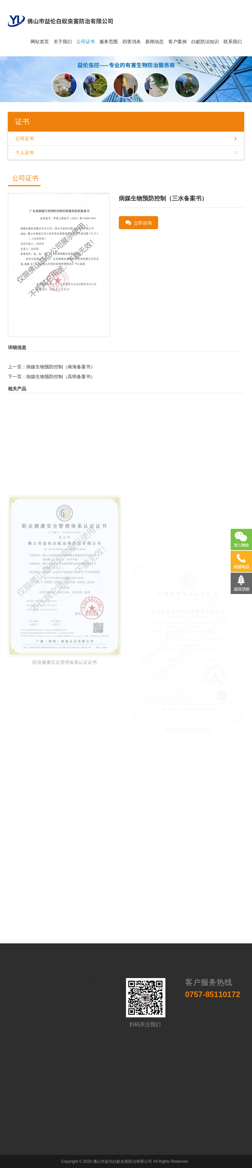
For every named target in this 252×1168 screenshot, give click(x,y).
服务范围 (108, 41)
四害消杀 (131, 41)
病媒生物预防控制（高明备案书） (60, 376)
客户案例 (177, 41)
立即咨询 (138, 222)
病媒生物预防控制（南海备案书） (60, 366)
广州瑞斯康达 (106, 1158)
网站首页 (40, 41)
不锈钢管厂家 (25, 1158)
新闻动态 (154, 41)
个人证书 (24, 152)
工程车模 (51, 1158)
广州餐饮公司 (76, 1158)
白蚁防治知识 (205, 41)
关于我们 (62, 41)
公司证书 (85, 41)
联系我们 (232, 41)
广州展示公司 (167, 1158)
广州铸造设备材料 (201, 1158)
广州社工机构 (137, 1158)
